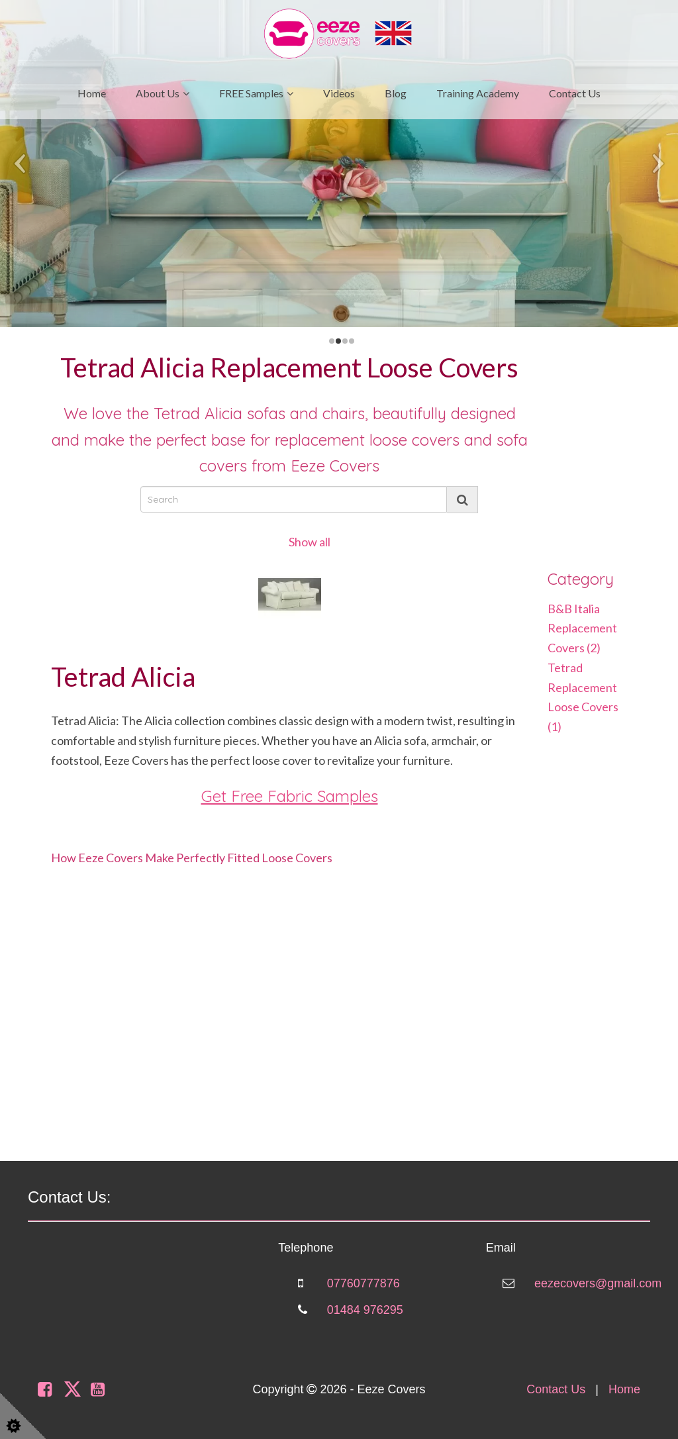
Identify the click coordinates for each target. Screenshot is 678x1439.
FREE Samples (251, 93)
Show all (309, 541)
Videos (339, 93)
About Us (157, 93)
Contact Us (575, 93)
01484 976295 (365, 1309)
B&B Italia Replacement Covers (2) (582, 628)
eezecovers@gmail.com (597, 1283)
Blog (396, 93)
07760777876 (363, 1283)
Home (91, 93)
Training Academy (477, 93)
